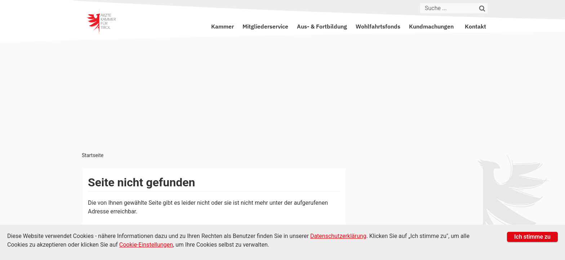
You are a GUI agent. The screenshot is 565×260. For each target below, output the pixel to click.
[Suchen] (482, 8)
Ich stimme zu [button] (532, 236)
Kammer (222, 26)
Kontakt (475, 26)
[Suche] (448, 8)
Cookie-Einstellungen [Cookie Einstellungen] (146, 244)
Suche (472, 221)
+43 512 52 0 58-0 (316, 190)
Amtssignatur (444, 221)
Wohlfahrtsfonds (378, 26)
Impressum (373, 221)
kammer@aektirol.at (422, 190)
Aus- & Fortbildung (322, 26)
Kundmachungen (431, 26)
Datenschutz (407, 221)
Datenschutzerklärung (338, 236)
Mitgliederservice (265, 26)
